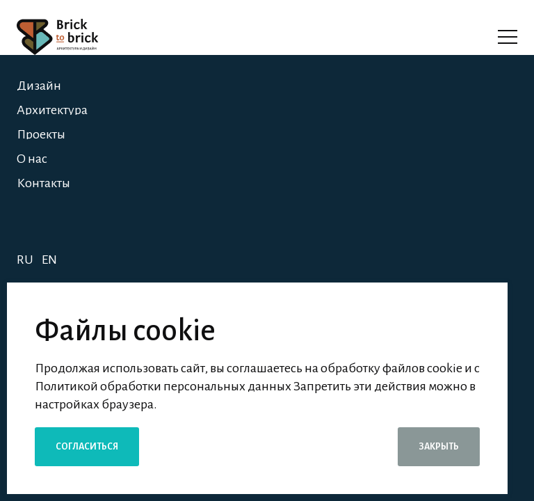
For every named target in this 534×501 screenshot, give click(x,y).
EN (49, 260)
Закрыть (439, 447)
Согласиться (87, 447)
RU (25, 260)
